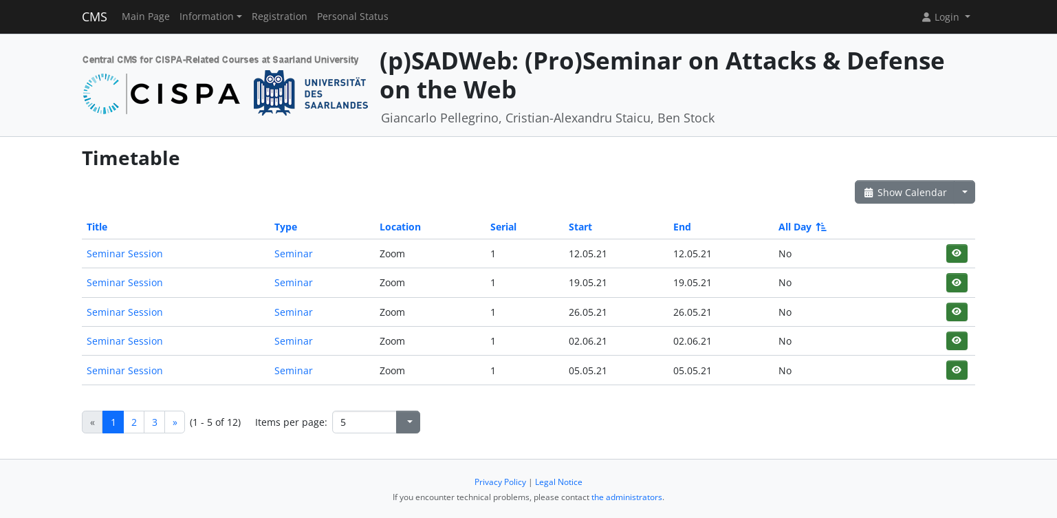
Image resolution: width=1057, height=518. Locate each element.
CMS (94, 16)
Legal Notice (558, 482)
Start (580, 226)
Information (206, 16)
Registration (279, 16)
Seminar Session (125, 253)
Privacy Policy (500, 482)
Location (400, 226)
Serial (503, 226)
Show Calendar (904, 192)
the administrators (626, 497)
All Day (801, 226)
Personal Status (353, 16)
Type (285, 226)
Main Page (146, 16)
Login (941, 16)
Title (97, 226)
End (682, 226)
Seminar (293, 253)
